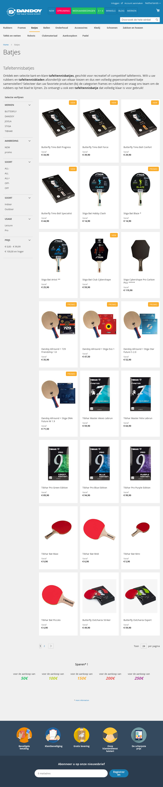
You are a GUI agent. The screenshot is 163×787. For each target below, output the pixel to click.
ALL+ (7, 178)
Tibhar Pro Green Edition (54, 487)
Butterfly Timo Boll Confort (138, 147)
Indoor (8, 204)
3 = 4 (100, 10)
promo (8, 152)
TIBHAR (9, 131)
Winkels (111, 10)
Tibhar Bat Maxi (49, 553)
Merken (131, 10)
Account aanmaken (133, 3)
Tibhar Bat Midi (90, 553)
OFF (7, 188)
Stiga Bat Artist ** (50, 279)
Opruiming (63, 10)
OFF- (7, 183)
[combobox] (140, 19)
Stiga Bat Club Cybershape (96, 279)
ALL (6, 173)
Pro (6, 230)
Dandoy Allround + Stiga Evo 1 (98, 348)
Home (6, 44)
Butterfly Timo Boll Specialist (56, 213)
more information (82, 700)
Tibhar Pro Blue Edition (94, 487)
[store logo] (24, 12)
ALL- (7, 168)
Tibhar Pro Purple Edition (137, 487)
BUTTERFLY (11, 111)
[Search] (157, 19)
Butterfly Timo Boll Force (95, 147)
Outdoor (9, 209)
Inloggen (115, 3)
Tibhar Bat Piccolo (50, 620)
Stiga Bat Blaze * (132, 213)
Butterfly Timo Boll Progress (56, 147)
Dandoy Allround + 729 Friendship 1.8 (53, 350)
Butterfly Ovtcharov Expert (138, 620)
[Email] (71, 773)
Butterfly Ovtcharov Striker (96, 620)
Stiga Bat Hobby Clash (94, 213)
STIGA (8, 126)
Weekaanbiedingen (84, 10)
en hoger (14, 251)
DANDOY (9, 116)
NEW (51, 10)
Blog (121, 10)
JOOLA (8, 121)
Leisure (9, 225)
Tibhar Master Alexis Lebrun (97, 418)
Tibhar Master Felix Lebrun (138, 418)
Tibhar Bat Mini (132, 553)
